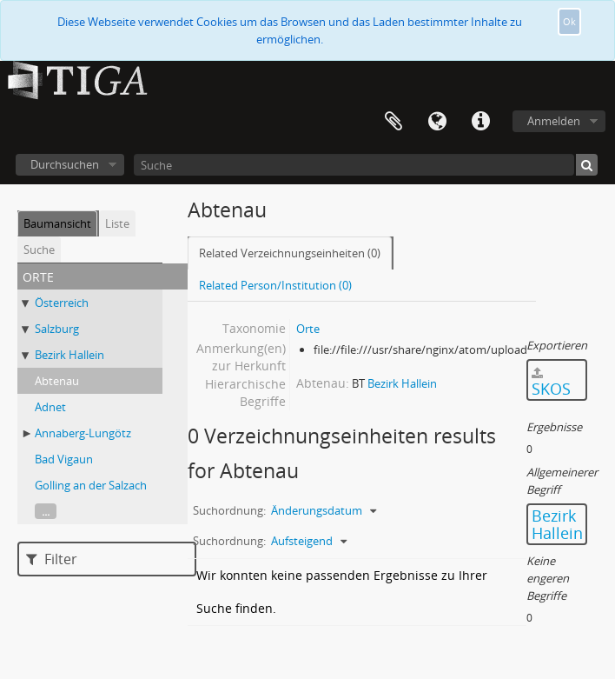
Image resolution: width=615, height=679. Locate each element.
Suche (39, 249)
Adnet (50, 407)
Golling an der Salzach (91, 485)
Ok (569, 21)
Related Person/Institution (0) (275, 285)
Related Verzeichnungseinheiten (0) (289, 253)
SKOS (551, 383)
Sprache (437, 121)
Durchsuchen (64, 164)
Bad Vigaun (64, 459)
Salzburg (57, 328)
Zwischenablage (393, 121)
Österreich (62, 302)
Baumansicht (57, 223)
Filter (51, 559)
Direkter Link (480, 121)
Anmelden (553, 121)
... (46, 511)
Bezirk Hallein (69, 355)
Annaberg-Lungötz (83, 433)
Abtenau (57, 381)
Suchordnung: (229, 510)
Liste (117, 223)
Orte (308, 328)
